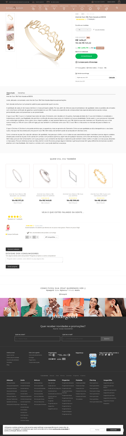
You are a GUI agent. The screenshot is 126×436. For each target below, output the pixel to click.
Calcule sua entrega (82, 73)
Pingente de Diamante (68, 383)
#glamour (64, 290)
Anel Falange (23, 418)
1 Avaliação (91, 19)
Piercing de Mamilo (95, 393)
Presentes (98, 7)
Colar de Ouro (51, 383)
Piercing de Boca (94, 399)
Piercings (90, 7)
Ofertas (106, 8)
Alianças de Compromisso (13, 404)
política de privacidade (60, 429)
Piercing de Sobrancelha (96, 401)
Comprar (86, 56)
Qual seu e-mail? (67, 334)
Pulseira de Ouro (80, 388)
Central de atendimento (35, 355)
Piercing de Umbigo (95, 391)
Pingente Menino (66, 409)
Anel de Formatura (25, 385)
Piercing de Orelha (94, 385)
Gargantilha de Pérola (109, 395)
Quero (107, 338)
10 (76, 43)
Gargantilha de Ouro (109, 383)
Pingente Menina (66, 406)
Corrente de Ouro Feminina (55, 393)
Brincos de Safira (38, 393)
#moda (71, 290)
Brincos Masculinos (39, 401)
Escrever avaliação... (14, 249)
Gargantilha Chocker (109, 401)
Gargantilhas (64, 7)
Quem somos (10, 355)
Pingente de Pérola (67, 395)
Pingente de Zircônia (67, 398)
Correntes (54, 7)
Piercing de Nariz (94, 388)
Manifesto (9, 362)
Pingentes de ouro (52, 403)
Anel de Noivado (24, 407)
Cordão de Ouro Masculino (54, 388)
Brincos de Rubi (38, 391)
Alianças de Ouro (11, 393)
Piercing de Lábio (94, 396)
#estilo (77, 290)
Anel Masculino (24, 415)
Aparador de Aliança (12, 401)
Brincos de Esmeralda (39, 388)
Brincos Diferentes (39, 396)
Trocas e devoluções (34, 362)
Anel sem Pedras (24, 420)
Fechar (97, 429)
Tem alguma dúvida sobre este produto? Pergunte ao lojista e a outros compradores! (31, 256)
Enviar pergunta (12, 266)
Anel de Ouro (23, 412)
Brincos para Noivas (39, 399)
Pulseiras (82, 7)
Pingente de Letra (66, 388)
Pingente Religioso (67, 411)
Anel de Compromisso (25, 399)
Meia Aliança (23, 404)
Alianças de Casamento (12, 385)
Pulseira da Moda (80, 385)
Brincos (46, 7)
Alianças (33, 7)
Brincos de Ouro (38, 383)
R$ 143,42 (86, 43)
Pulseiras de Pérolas (81, 396)
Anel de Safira (24, 393)
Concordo (113, 429)
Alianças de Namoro (12, 388)
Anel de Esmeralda (25, 383)
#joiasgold (50, 290)
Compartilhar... (51, 237)
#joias (57, 290)
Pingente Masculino (67, 403)
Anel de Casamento (25, 401)
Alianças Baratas (11, 383)
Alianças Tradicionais (12, 399)
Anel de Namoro (24, 388)
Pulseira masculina (80, 393)
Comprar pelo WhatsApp (87, 62)
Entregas (31, 357)
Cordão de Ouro (52, 385)
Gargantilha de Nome (109, 392)
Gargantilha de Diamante (110, 390)
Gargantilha (51, 406)
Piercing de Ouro (94, 383)
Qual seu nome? (20, 334)
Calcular (112, 77)
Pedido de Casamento (25, 396)
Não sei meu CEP (80, 81)
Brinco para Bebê (38, 385)
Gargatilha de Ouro (53, 409)
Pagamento (32, 360)
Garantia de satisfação (13, 360)
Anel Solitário (23, 409)
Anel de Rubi (23, 391)
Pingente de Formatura (68, 385)
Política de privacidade (13, 357)
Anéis (40, 7)
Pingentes (74, 7)
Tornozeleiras (79, 399)
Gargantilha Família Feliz (110, 398)
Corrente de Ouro (52, 391)
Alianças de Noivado (12, 391)
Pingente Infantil (66, 401)
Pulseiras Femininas (81, 391)
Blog (8, 364)
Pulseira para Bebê (80, 383)
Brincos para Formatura (40, 404)
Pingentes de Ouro (66, 414)
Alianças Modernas (11, 396)
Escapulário (106, 403)
